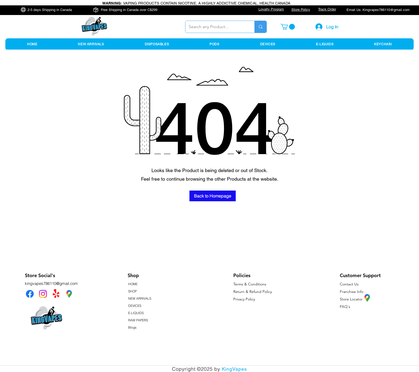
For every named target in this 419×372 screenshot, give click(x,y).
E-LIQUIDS (136, 313)
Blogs (132, 327)
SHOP (132, 291)
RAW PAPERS (138, 320)
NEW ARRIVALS (139, 298)
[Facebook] (30, 294)
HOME (133, 284)
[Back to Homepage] (212, 196)
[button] (288, 27)
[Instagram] (43, 294)
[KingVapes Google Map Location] (69, 294)
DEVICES (134, 306)
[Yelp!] (56, 294)
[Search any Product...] (216, 27)
